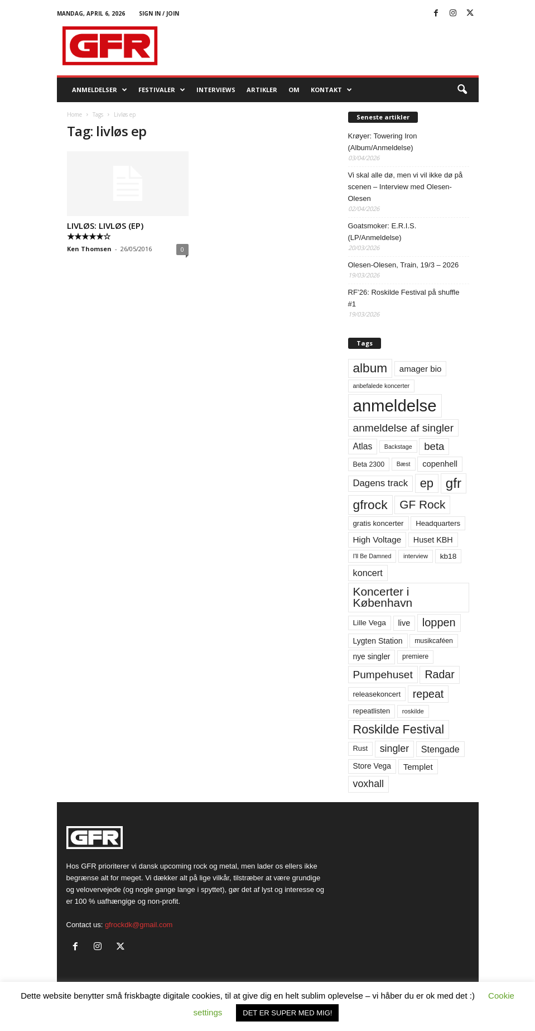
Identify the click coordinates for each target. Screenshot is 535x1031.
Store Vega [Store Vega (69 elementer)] (372, 765)
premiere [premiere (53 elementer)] (415, 656)
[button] (462, 90)
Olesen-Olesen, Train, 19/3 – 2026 (403, 265)
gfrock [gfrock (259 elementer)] (370, 504)
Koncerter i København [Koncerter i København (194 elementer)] (383, 597)
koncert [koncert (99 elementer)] (368, 573)
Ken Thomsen (89, 248)
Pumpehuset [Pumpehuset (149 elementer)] (383, 674)
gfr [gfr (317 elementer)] (453, 483)
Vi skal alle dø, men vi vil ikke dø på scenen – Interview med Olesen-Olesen (405, 187)
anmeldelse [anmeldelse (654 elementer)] (395, 405)
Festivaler (161, 90)
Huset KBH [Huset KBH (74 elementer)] (433, 539)
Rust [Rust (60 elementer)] (360, 748)
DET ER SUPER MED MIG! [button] (287, 1013)
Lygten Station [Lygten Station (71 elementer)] (378, 640)
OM (294, 89)
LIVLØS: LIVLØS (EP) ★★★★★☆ (105, 231)
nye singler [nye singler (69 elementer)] (372, 656)
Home (74, 114)
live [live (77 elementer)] (404, 622)
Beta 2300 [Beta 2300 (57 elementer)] (369, 464)
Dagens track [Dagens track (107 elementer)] (380, 483)
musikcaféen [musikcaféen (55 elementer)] (433, 641)
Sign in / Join (159, 13)
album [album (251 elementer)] (370, 368)
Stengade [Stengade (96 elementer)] (440, 749)
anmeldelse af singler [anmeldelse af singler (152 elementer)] (403, 428)
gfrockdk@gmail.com (139, 924)
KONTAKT (331, 90)
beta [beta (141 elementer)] (434, 446)
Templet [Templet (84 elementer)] (418, 766)
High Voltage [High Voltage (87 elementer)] (377, 539)
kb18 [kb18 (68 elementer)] (448, 556)
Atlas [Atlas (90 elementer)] (363, 446)
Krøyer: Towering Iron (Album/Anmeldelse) (382, 142)
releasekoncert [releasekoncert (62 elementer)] (377, 694)
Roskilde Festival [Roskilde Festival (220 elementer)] (399, 729)
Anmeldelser (99, 90)
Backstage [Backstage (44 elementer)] (398, 446)
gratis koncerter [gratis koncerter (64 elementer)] (378, 523)
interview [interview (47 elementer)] (415, 556)
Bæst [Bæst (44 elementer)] (404, 464)
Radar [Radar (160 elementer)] (439, 674)
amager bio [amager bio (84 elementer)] (420, 368)
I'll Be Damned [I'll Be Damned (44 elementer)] (372, 556)
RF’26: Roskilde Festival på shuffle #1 (404, 298)
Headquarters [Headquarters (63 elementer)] (438, 523)
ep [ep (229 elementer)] (426, 483)
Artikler (262, 89)
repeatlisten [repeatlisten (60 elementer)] (372, 711)
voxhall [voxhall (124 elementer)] (368, 783)
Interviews (215, 89)
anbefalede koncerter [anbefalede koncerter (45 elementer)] (381, 385)
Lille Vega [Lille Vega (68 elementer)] (369, 622)
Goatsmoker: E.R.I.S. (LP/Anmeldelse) (382, 232)
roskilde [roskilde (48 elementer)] (413, 711)
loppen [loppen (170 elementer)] (439, 622)
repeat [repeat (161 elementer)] (428, 694)
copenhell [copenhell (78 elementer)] (439, 463)
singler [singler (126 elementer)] (394, 748)
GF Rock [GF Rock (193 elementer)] (422, 504)
